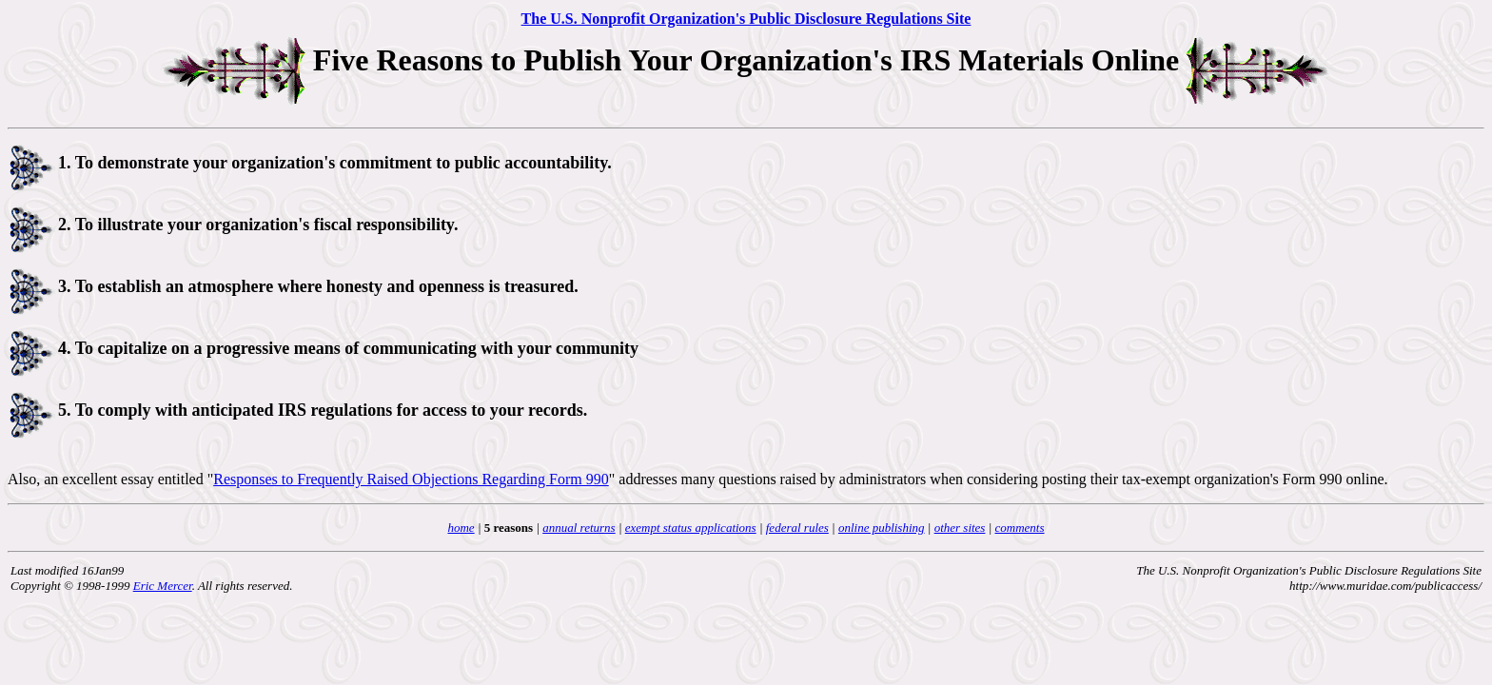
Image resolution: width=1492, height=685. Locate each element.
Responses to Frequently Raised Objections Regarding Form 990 (411, 479)
